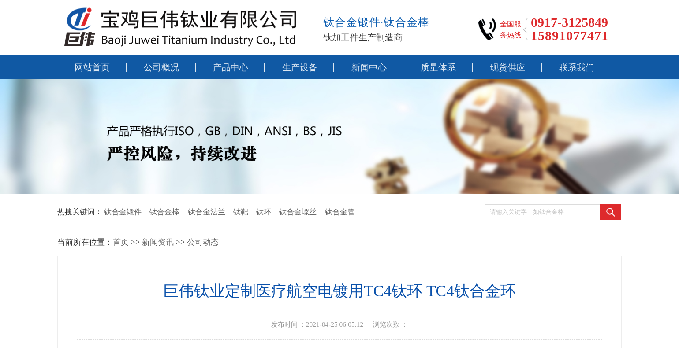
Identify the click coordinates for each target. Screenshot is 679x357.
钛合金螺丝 (298, 212)
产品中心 (230, 67)
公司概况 (161, 67)
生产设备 (299, 67)
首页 (121, 242)
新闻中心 (369, 67)
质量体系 (438, 67)
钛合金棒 (164, 212)
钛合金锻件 (123, 212)
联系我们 (576, 67)
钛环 (263, 212)
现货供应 (507, 67)
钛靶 (240, 212)
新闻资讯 (158, 242)
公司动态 (203, 242)
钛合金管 (340, 212)
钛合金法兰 (206, 212)
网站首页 (92, 67)
